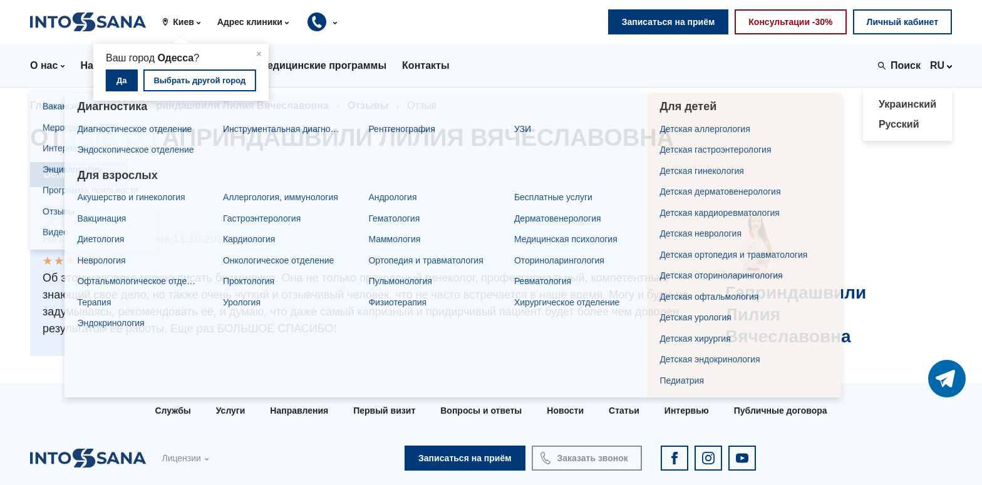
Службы (172, 411)
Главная (50, 105)
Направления (299, 411)
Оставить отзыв (79, 175)
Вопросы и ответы (481, 411)
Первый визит (384, 411)
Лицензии (181, 458)
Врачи (105, 105)
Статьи (624, 411)
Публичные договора (780, 411)
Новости (565, 411)
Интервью (686, 411)
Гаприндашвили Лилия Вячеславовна (234, 105)
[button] (186, 21)
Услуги (231, 411)
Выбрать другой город (199, 80)
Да (121, 80)
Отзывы (368, 105)
